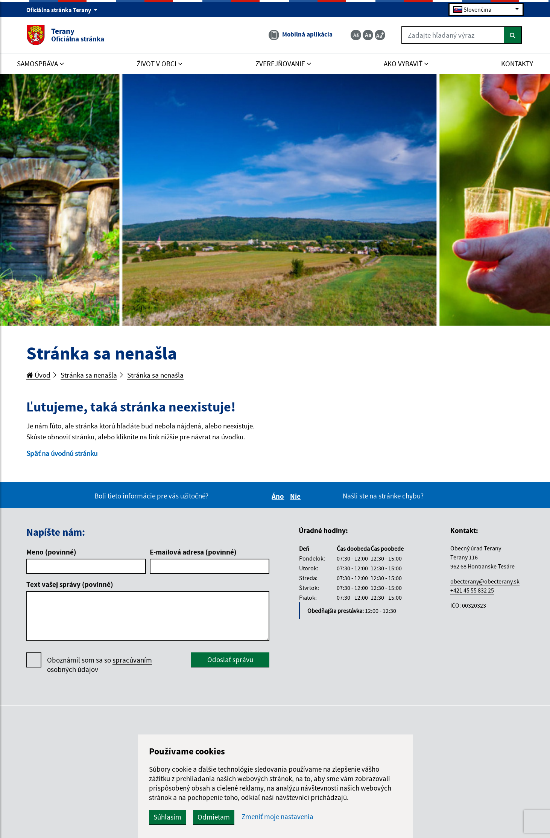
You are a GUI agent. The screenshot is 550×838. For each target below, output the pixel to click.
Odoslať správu (230, 659)
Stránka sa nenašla (89, 374)
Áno (279, 496)
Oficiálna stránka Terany (61, 10)
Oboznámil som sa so (99, 664)
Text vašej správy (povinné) (69, 584)
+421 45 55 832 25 (472, 590)
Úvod (38, 374)
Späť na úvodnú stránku (61, 453)
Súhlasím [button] (167, 816)
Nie (296, 496)
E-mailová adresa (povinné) (193, 551)
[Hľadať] (513, 35)
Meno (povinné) (51, 551)
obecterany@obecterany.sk (485, 581)
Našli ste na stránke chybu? (383, 495)
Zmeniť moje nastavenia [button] (277, 816)
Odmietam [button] (214, 816)
